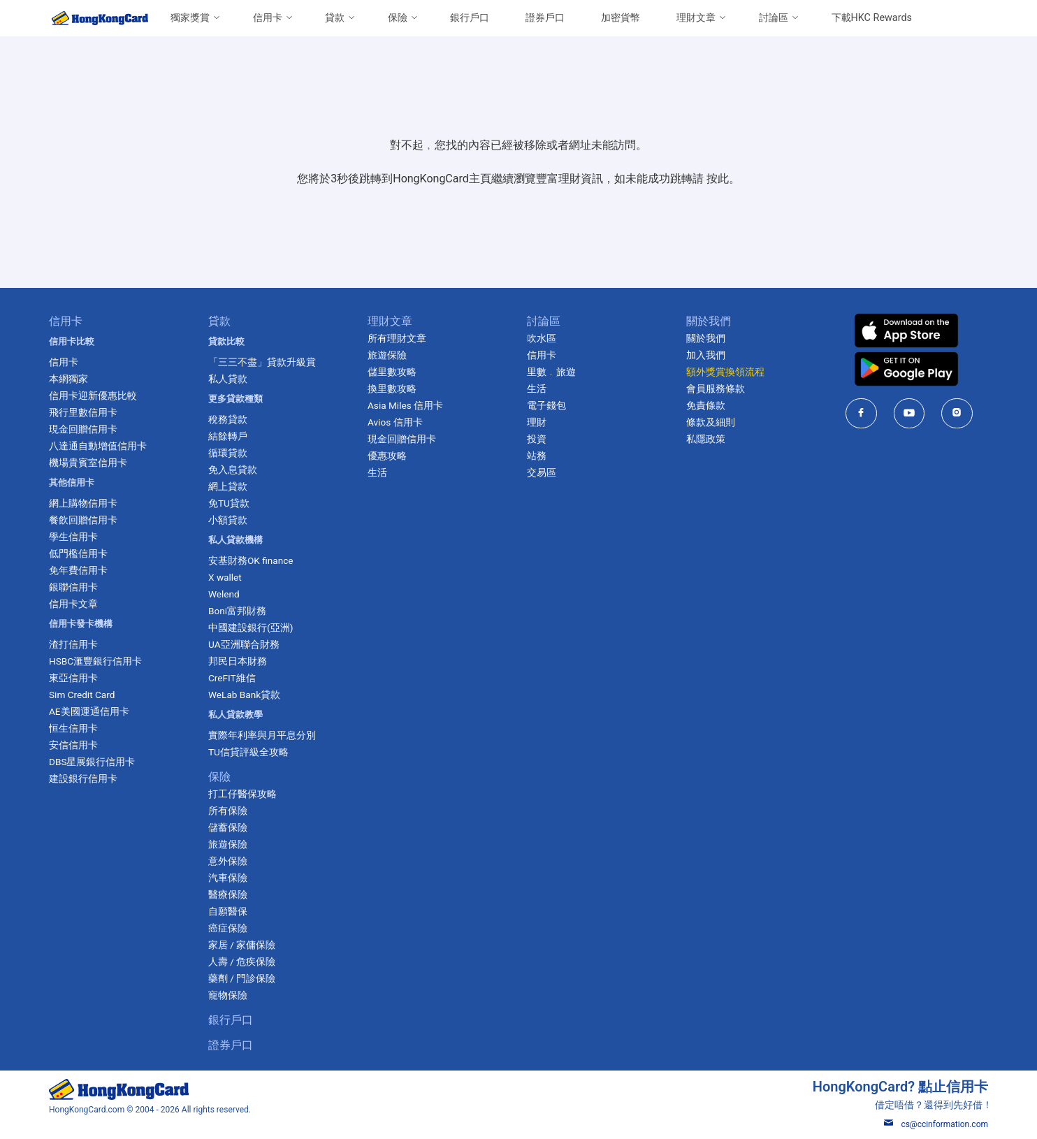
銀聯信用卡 (73, 587)
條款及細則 (710, 422)
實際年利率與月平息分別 (262, 735)
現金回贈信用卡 (83, 429)
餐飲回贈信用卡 (83, 519)
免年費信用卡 (78, 570)
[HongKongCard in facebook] (861, 413)
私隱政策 (705, 438)
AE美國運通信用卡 (89, 711)
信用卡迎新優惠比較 (93, 395)
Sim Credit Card (82, 694)
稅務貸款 (227, 419)
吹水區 (541, 338)
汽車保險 (227, 877)
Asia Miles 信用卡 (405, 405)
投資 (536, 438)
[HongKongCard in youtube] (909, 413)
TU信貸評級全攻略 (248, 751)
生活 (377, 472)
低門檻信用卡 (78, 553)
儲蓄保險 (227, 827)
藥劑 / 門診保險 (241, 978)
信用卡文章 (73, 603)
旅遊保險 (227, 844)
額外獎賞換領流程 (725, 371)
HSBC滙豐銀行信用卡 (95, 661)
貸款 (335, 18)
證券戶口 (545, 18)
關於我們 (705, 338)
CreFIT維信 (232, 677)
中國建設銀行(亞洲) (250, 627)
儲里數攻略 (392, 371)
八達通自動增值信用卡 (98, 445)
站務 (536, 455)
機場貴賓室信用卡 (88, 462)
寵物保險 (227, 995)
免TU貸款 (228, 503)
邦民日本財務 (237, 661)
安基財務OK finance (250, 560)
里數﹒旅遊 (551, 371)
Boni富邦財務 (237, 610)
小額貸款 (227, 519)
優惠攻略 (387, 455)
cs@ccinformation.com (936, 1124)
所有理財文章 (397, 338)
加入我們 (705, 355)
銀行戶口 (469, 18)
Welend (224, 594)
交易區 (541, 472)
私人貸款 (227, 378)
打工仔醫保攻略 (242, 793)
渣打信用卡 (73, 644)
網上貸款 (227, 486)
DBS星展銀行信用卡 (92, 761)
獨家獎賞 (190, 18)
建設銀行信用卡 (83, 778)
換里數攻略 (392, 388)
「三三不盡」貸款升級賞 (262, 362)
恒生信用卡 (73, 728)
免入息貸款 (232, 469)
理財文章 (696, 18)
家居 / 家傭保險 (241, 944)
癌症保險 (227, 928)
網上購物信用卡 (83, 503)
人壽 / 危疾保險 (241, 961)
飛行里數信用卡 (83, 412)
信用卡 (267, 18)
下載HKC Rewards (872, 18)
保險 (397, 18)
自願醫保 (227, 911)
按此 (717, 178)
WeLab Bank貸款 (244, 694)
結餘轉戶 (227, 436)
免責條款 (705, 405)
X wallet (225, 577)
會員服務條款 (715, 388)
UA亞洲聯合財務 (244, 644)
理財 (536, 422)
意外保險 (227, 860)
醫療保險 (227, 894)
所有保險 (227, 810)
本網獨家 (68, 378)
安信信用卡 (73, 744)
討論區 (773, 18)
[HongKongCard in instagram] (957, 413)
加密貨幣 (620, 18)
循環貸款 (227, 452)
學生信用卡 (73, 536)
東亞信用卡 (73, 677)
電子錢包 (546, 405)
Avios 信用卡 (395, 422)
